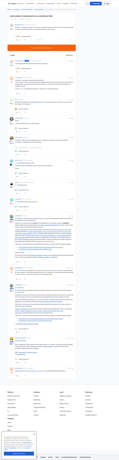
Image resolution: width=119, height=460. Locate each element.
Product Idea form (48, 346)
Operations (37, 404)
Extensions (11, 404)
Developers (89, 404)
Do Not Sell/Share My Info (69, 457)
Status (9, 434)
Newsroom (11, 438)
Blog (8, 430)
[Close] (34, 444)
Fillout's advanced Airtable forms (50, 225)
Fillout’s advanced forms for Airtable (51, 301)
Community (16, 9)
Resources (88, 392)
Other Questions (39, 9)
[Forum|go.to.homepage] (15, 3)
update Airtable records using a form (39, 232)
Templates (88, 411)
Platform (10, 392)
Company (10, 419)
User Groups (40, 3)
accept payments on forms (30, 233)
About (9, 422)
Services (88, 400)
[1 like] (22, 109)
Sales (35, 411)
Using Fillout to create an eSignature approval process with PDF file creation (41, 247)
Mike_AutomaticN (20, 338)
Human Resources (40, 407)
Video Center (64, 404)
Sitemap (43, 457)
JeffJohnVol (18, 137)
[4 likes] (23, 36)
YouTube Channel (20, 354)
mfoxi (16, 182)
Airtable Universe (91, 415)
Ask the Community (27, 9)
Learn (61, 392)
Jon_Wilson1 (18, 77)
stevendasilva (19, 118)
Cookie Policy (26, 452)
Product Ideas (50, 3)
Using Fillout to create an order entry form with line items (35, 249)
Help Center (73, 3)
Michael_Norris (19, 25)
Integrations (11, 400)
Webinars (63, 415)
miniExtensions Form (36, 102)
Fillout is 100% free (20, 230)
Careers (9, 426)
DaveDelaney (18, 268)
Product (36, 396)
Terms (57, 457)
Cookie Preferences (85, 457)
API (37, 457)
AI (8, 411)
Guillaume (18, 199)
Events (59, 3)
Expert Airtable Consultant (30, 324)
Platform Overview (13, 396)
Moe (16, 99)
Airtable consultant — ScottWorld (47, 257)
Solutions (37, 392)
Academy (65, 3)
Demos (62, 407)
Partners (88, 396)
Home (9, 9)
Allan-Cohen (18, 160)
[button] (96, 3)
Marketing (37, 400)
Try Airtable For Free (14, 441)
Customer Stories (65, 411)
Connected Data (12, 415)
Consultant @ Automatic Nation (27, 352)
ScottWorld (18, 216)
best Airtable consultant (35, 255)
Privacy (50, 457)
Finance (36, 415)
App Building (11, 407)
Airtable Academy (65, 396)
